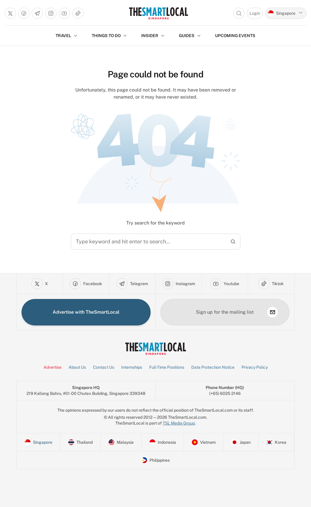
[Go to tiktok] (78, 13)
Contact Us (103, 367)
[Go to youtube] (64, 13)
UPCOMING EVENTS (235, 35)
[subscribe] (272, 312)
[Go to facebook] (23, 13)
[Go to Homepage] (158, 13)
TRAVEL (67, 35)
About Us (77, 367)
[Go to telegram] (37, 13)
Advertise (52, 367)
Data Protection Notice (213, 367)
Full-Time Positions (166, 367)
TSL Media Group (179, 423)
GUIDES (190, 35)
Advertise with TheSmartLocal (86, 312)
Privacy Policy (255, 367)
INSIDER (153, 35)
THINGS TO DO (109, 35)
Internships (131, 367)
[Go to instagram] (50, 13)
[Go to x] (10, 13)
